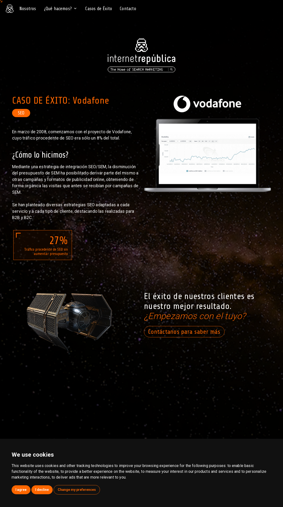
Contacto (128, 8)
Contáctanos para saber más (184, 331)
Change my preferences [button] (77, 490)
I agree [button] (21, 490)
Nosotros (27, 8)
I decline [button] (42, 490)
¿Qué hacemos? (61, 8)
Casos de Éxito (98, 8)
